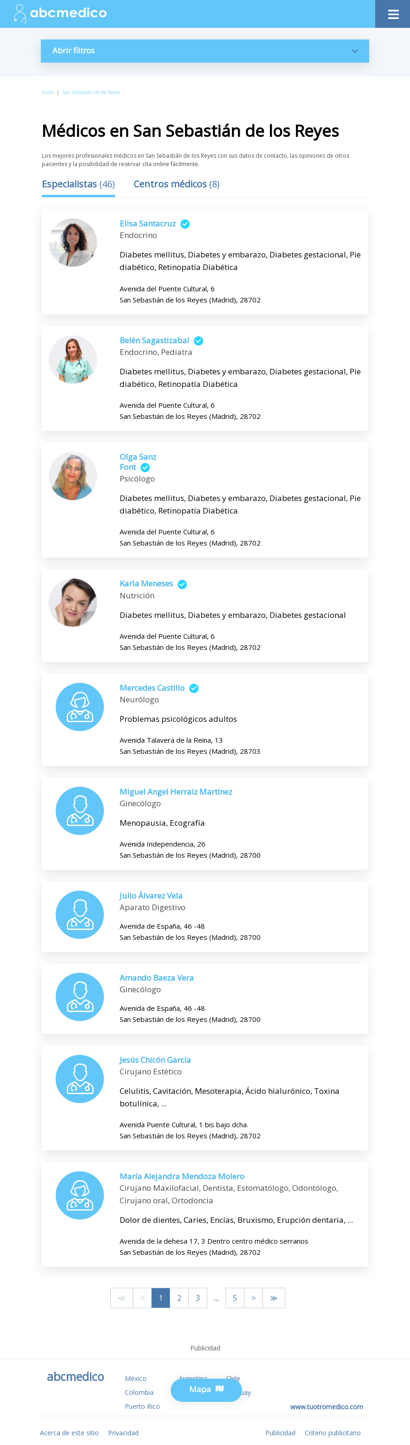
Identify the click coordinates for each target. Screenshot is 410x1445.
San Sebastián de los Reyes (91, 92)
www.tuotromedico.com (326, 1406)
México (136, 1378)
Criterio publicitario (333, 1432)
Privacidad (123, 1432)
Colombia (139, 1392)
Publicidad (280, 1432)
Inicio (47, 92)
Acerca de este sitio (69, 1432)
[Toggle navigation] (392, 12)
